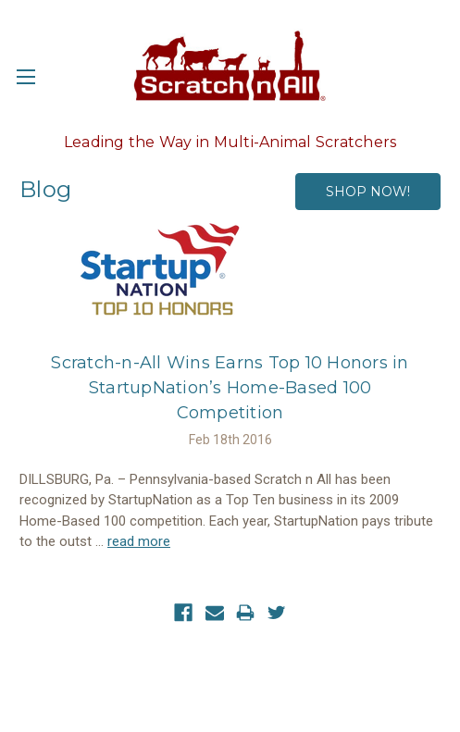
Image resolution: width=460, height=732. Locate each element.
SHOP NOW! (368, 191)
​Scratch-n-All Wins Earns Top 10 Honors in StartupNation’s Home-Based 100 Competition (229, 388)
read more (138, 541)
